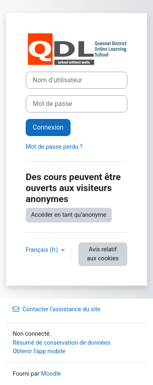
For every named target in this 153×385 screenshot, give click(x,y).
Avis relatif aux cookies (102, 254)
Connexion (48, 127)
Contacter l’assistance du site (56, 309)
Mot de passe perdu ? (54, 146)
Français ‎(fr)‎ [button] (43, 249)
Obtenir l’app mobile (39, 351)
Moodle (51, 373)
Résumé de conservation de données (61, 342)
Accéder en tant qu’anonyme (68, 214)
